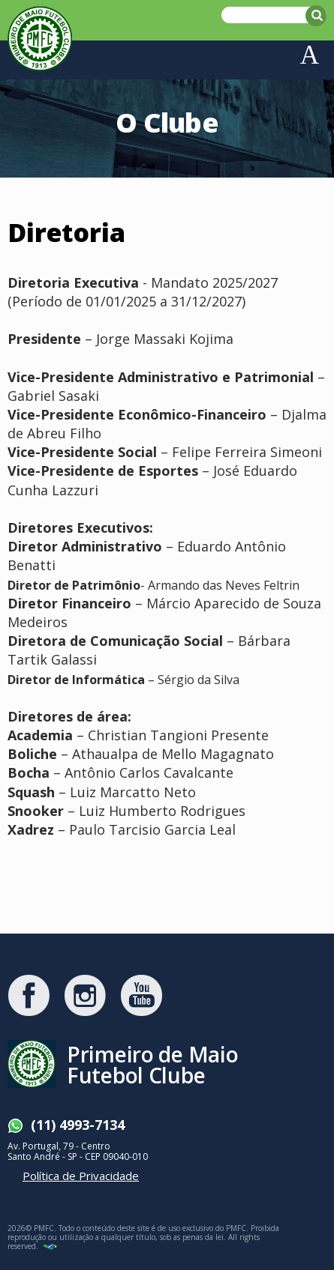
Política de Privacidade (81, 1175)
